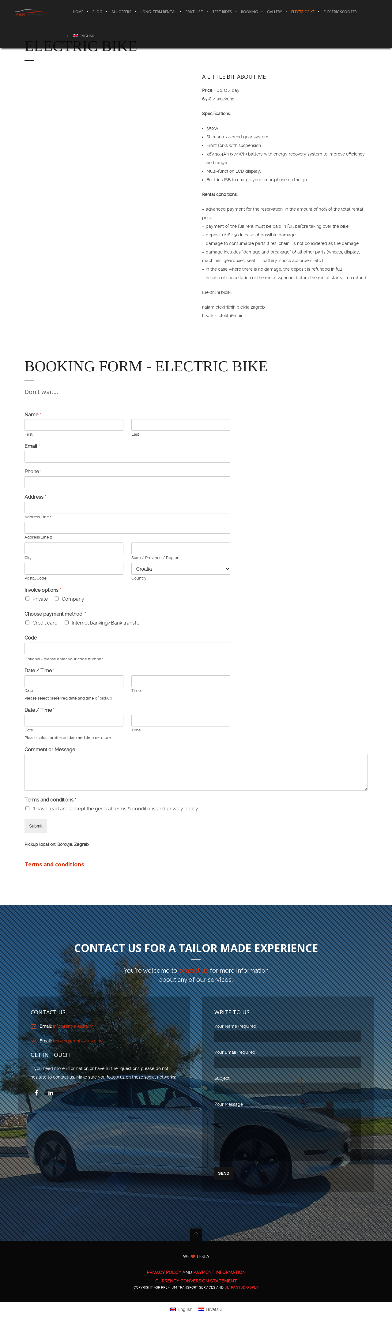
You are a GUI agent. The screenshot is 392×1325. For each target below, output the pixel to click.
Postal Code (35, 578)
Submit (36, 826)
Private (40, 599)
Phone (33, 472)
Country (138, 578)
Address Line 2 (38, 537)
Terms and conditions (50, 800)
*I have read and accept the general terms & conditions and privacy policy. (115, 809)
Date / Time (39, 671)
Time (136, 691)
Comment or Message (49, 750)
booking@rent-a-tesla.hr (77, 1040)
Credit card (45, 623)
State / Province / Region (155, 558)
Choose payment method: (55, 614)
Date (28, 691)
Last (135, 434)
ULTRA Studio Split (241, 1297)
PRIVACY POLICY (164, 1281)
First (28, 434)
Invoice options (42, 590)
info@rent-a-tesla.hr (73, 1026)
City (28, 558)
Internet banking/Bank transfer (106, 623)
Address (35, 497)
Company (73, 599)
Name (32, 415)
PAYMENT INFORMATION (219, 1281)
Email (32, 446)
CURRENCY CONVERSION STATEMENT (196, 1290)
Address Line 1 (38, 517)
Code (30, 638)
